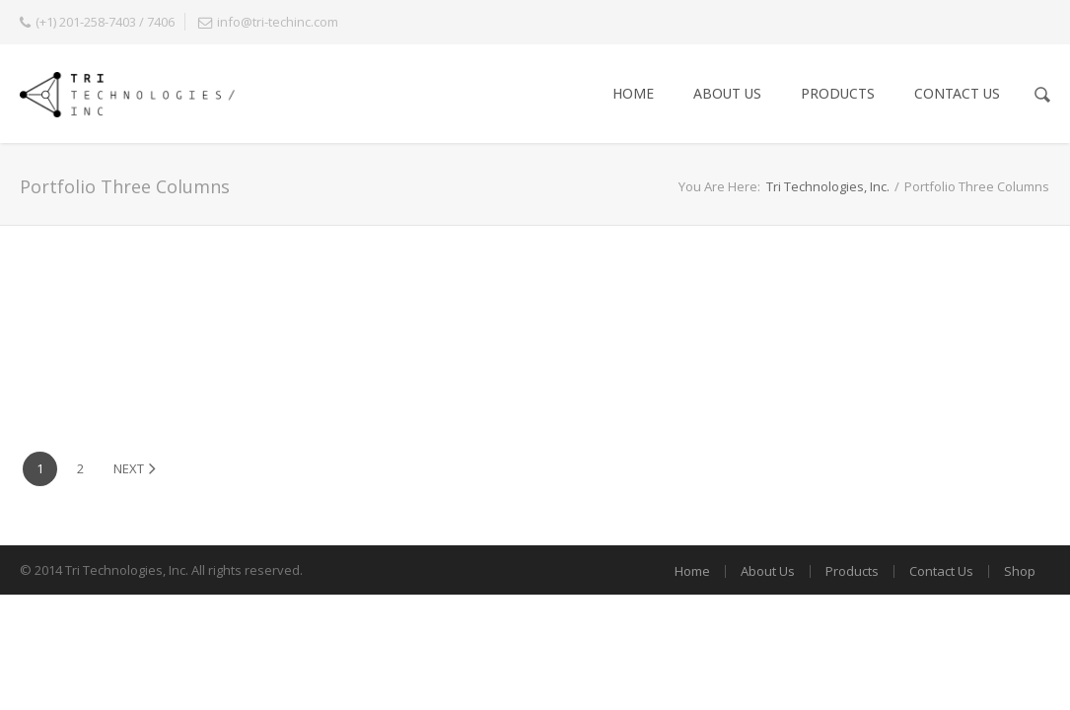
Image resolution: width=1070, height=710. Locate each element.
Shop (1019, 571)
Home (633, 93)
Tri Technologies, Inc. (828, 186)
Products (838, 93)
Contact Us (957, 93)
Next (134, 468)
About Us (727, 93)
